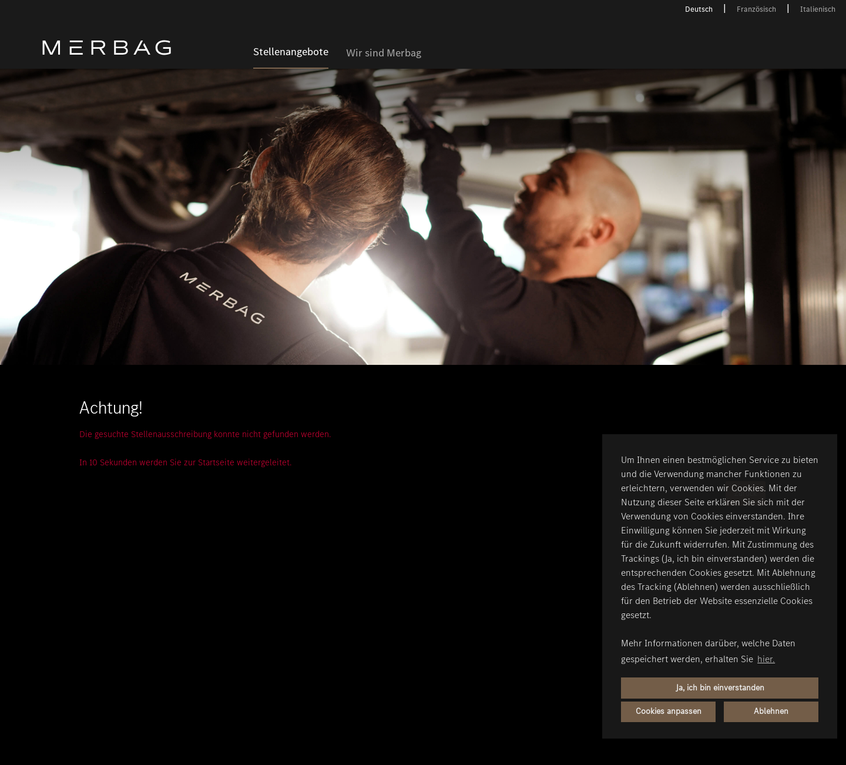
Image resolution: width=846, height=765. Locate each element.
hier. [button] (766, 659)
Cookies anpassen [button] (668, 711)
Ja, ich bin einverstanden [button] (720, 687)
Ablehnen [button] (771, 711)
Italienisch (817, 9)
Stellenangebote (290, 52)
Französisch (756, 9)
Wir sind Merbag (383, 53)
